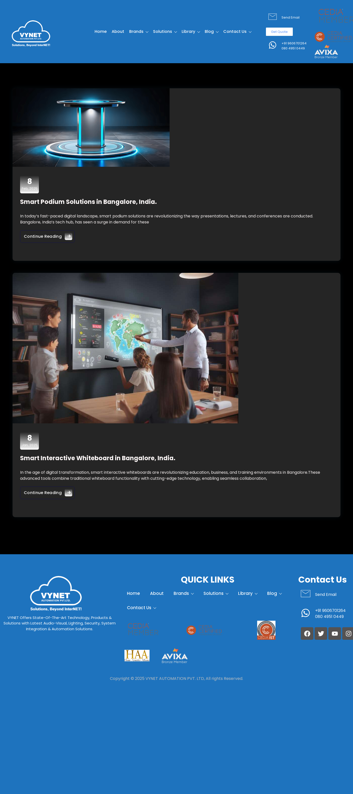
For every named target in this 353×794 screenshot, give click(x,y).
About (118, 31)
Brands (138, 31)
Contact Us (237, 31)
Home (101, 31)
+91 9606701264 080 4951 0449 (294, 46)
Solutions (165, 31)
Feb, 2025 (29, 184)
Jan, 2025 (29, 440)
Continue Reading (49, 235)
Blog (211, 31)
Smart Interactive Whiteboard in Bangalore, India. (97, 458)
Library (191, 31)
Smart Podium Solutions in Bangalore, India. (88, 202)
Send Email (290, 17)
